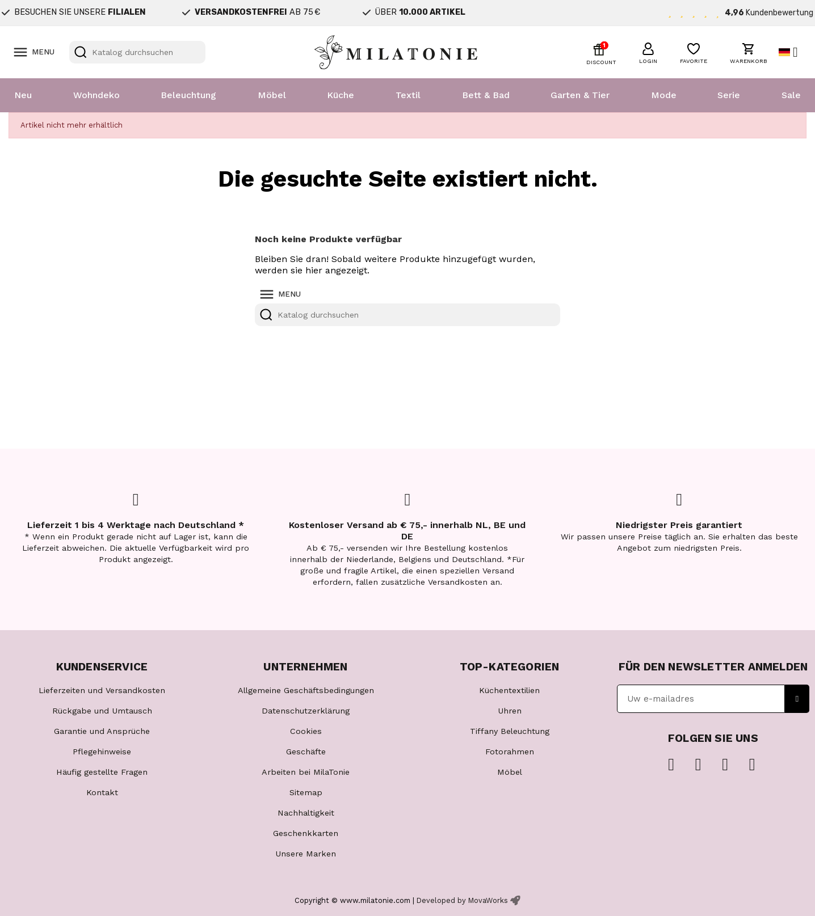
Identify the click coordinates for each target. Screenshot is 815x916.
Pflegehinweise (102, 751)
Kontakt (102, 792)
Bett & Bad (486, 95)
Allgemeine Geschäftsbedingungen (306, 690)
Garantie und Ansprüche (102, 731)
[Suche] (137, 52)
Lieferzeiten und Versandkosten (102, 690)
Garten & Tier (580, 95)
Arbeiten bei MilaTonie (306, 771)
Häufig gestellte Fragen (102, 771)
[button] (648, 51)
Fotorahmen (509, 751)
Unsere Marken (305, 853)
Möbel (272, 95)
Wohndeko (96, 95)
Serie (728, 95)
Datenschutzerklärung (306, 710)
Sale (791, 95)
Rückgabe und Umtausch (102, 710)
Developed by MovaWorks (462, 900)
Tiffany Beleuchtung (509, 731)
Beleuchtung (188, 95)
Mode (664, 95)
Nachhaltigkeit (306, 812)
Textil (408, 95)
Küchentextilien (509, 690)
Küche (340, 95)
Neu (23, 95)
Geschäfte (306, 751)
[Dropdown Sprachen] (792, 52)
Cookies (306, 731)
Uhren (510, 710)
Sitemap (305, 792)
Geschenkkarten (305, 833)
